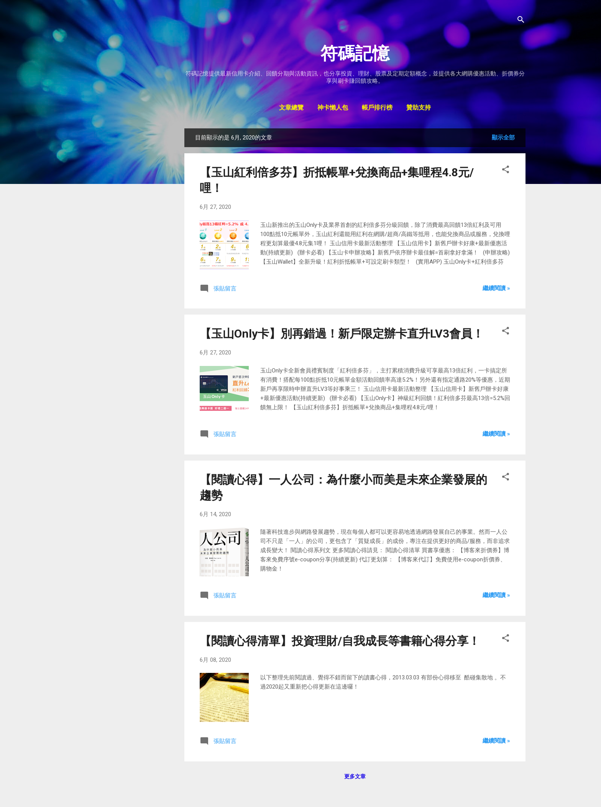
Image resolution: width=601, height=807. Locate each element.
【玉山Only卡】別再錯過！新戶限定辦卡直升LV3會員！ (342, 333)
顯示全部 (503, 137)
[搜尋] (520, 21)
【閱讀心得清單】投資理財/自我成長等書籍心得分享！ (340, 641)
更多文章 (355, 776)
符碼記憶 (354, 53)
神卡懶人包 (332, 108)
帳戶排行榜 (377, 108)
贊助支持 (418, 108)
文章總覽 (291, 108)
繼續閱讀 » (496, 288)
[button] (505, 171)
